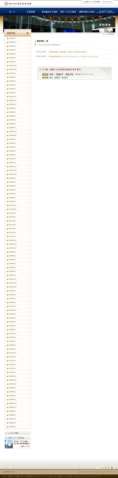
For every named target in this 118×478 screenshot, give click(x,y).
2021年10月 (13, 69)
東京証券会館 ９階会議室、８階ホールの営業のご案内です (68, 52)
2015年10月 (13, 287)
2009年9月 (12, 411)
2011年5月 (12, 360)
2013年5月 (12, 322)
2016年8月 (12, 256)
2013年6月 (12, 318)
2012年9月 (12, 337)
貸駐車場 (29, 476)
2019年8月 (12, 139)
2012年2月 (12, 349)
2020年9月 (12, 108)
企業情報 (10, 476)
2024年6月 (12, 46)
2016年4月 (12, 267)
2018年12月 (13, 166)
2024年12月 (13, 42)
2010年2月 (12, 399)
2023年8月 (12, 54)
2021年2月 (12, 93)
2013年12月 (13, 310)
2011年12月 (13, 353)
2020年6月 (12, 112)
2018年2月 (12, 197)
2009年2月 (12, 427)
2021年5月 (12, 81)
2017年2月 (12, 236)
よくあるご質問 (67, 476)
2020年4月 (12, 120)
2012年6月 (12, 345)
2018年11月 (13, 170)
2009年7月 (12, 419)
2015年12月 (13, 279)
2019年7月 (12, 143)
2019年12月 (13, 131)
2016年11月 (13, 244)
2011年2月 (12, 368)
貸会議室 (16, 476)
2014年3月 (12, 302)
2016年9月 (12, 252)
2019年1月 (12, 162)
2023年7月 (12, 58)
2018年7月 (12, 182)
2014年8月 (12, 294)
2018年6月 (12, 186)
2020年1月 (12, 127)
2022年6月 (12, 61)
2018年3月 (12, 194)
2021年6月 (12, 77)
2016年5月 (12, 263)
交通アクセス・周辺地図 (55, 476)
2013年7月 (12, 314)
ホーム (105, 34)
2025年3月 (12, 38)
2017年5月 (12, 225)
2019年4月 (12, 155)
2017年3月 (12, 232)
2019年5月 (12, 151)
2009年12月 (13, 403)
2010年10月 (13, 380)
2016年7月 (12, 260)
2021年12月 (13, 65)
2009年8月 (12, 415)
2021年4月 (12, 85)
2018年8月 (12, 178)
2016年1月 (12, 275)
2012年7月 (12, 341)
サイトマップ (97, 476)
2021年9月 (12, 73)
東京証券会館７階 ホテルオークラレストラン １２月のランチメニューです (74, 56)
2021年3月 (12, 89)
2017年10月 (13, 209)
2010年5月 (12, 392)
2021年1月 (12, 96)
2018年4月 (12, 190)
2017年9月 (12, 213)
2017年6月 (12, 221)
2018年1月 (12, 201)
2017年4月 (12, 228)
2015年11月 (13, 283)
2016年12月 (13, 240)
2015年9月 (12, 291)
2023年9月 (12, 50)
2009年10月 (13, 407)
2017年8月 (12, 217)
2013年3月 (12, 326)
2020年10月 (13, 104)
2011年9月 (12, 357)
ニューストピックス (87, 476)
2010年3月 (12, 395)
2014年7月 (12, 298)
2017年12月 (13, 205)
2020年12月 (13, 100)
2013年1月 (12, 329)
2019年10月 (13, 135)
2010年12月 (13, 376)
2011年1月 (12, 372)
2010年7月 (12, 388)
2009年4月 (12, 423)
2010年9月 (12, 384)
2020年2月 (12, 124)
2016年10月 (13, 248)
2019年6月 (12, 147)
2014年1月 (12, 306)
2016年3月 (12, 271)
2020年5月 (12, 116)
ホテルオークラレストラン (40, 476)
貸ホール (23, 476)
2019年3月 (12, 159)
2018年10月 (13, 174)
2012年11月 (13, 333)
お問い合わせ (10, 471)
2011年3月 (12, 364)
